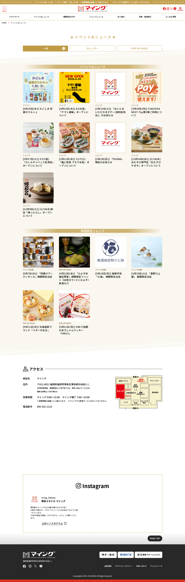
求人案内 (121, 16)
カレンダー (92, 48)
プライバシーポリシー (123, 566)
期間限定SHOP (69, 16)
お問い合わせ (141, 566)
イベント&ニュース (41, 16)
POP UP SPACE (139, 48)
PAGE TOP (155, 538)
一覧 (45, 48)
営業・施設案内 (145, 16)
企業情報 (107, 566)
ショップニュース (96, 16)
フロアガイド (14, 16)
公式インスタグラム (52, 523)
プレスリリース (156, 566)
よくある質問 (170, 16)
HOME (4, 22)
